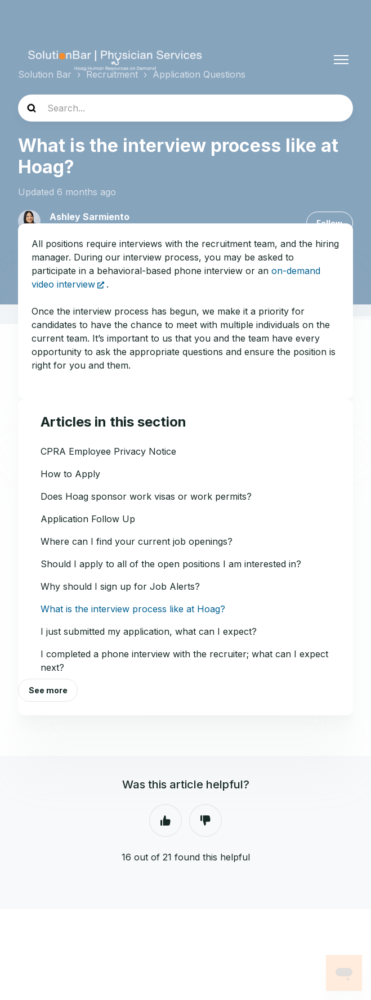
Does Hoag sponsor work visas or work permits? (146, 496)
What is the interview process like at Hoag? (133, 609)
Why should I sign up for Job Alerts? (120, 586)
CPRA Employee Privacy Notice (108, 451)
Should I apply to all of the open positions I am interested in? (171, 563)
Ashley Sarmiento (89, 216)
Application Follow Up (88, 518)
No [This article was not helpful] (205, 820)
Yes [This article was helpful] (165, 820)
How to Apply (70, 473)
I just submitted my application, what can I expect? (149, 631)
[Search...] (185, 108)
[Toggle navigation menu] (341, 59)
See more (48, 690)
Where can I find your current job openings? (137, 541)
